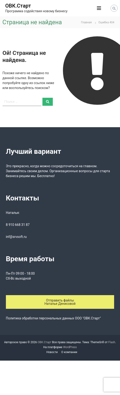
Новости (52, 352)
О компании (69, 352)
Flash (111, 342)
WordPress (70, 347)
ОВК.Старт (18, 6)
